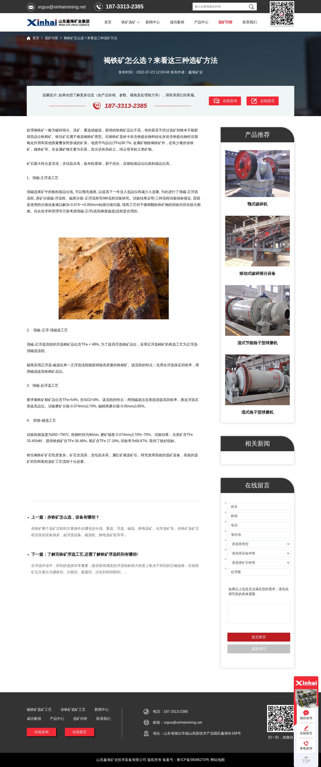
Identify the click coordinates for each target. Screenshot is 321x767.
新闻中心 (153, 22)
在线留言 (79, 732)
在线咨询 (41, 732)
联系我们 (250, 22)
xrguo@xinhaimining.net (62, 6)
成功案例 (177, 22)
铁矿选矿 (128, 22)
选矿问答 (225, 22)
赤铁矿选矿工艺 (73, 709)
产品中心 (201, 22)
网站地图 (217, 760)
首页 (107, 22)
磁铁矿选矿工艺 (39, 709)
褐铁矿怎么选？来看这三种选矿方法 (90, 38)
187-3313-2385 (176, 711)
